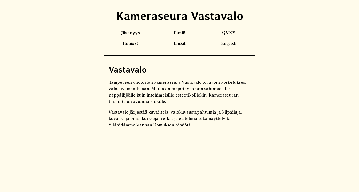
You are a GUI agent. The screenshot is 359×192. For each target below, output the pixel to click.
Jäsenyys (130, 32)
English (228, 43)
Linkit (180, 43)
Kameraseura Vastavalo (179, 16)
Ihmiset (130, 43)
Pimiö (180, 32)
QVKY (228, 32)
